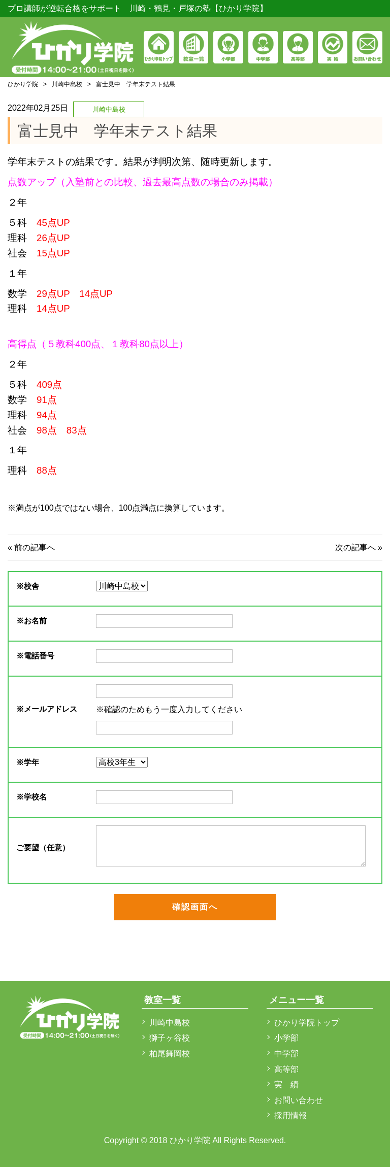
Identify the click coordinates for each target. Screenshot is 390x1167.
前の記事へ (34, 547)
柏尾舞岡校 (169, 1053)
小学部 (286, 1037)
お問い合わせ (298, 1100)
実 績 (286, 1084)
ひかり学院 (23, 84)
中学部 (286, 1053)
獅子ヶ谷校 (169, 1037)
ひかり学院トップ (306, 1022)
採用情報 (290, 1115)
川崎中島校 (67, 84)
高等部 (286, 1069)
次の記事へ (355, 547)
